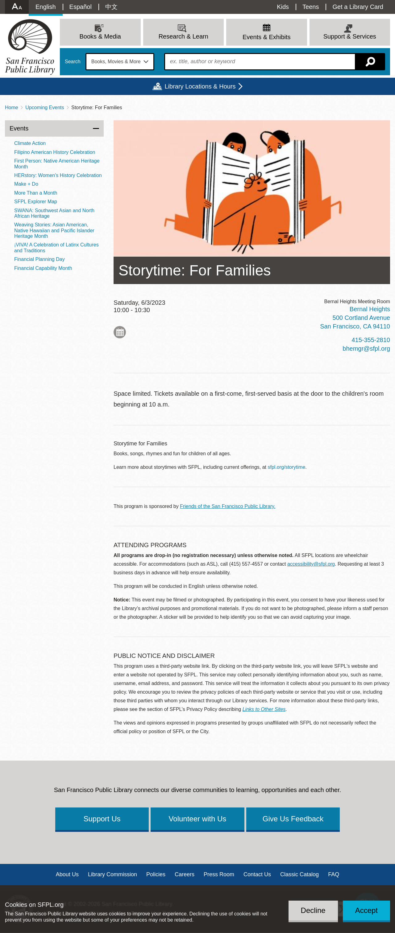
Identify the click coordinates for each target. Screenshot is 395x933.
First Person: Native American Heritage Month (57, 163)
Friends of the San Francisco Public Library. (227, 506)
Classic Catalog (299, 874)
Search (73, 61)
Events (19, 128)
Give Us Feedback (293, 819)
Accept (366, 910)
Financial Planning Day (39, 259)
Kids (283, 6)
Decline (313, 910)
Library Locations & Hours (199, 86)
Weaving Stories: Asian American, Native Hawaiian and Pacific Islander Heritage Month (54, 230)
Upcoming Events (44, 107)
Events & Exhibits (267, 37)
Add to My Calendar (120, 332)
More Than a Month (35, 193)
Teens (310, 6)
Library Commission (112, 874)
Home (11, 107)
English (45, 6)
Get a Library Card (357, 6)
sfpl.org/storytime (287, 467)
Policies (155, 874)
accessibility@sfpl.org (311, 564)
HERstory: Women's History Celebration (58, 175)
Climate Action (30, 143)
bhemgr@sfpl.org (366, 348)
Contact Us (257, 874)
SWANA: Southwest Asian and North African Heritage (54, 213)
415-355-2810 (370, 339)
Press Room (219, 874)
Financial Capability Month (43, 268)
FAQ (333, 874)
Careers (184, 874)
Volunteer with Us (198, 819)
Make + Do (26, 184)
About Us (67, 874)
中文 (111, 6)
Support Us (101, 819)
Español (80, 6)
